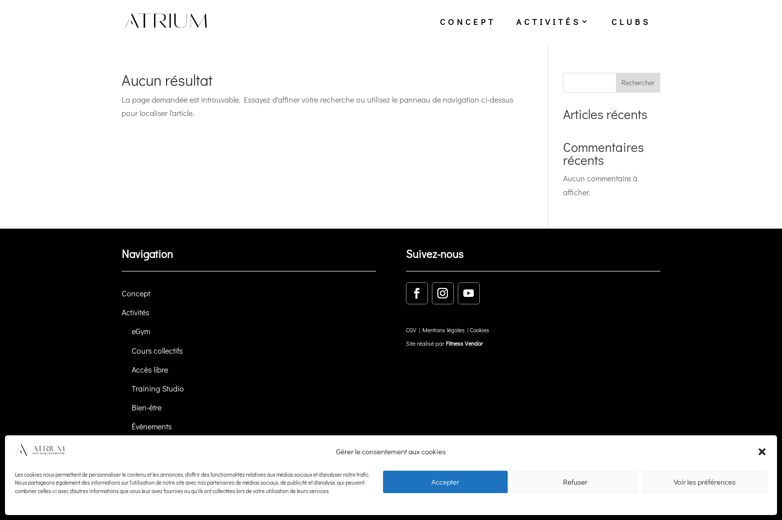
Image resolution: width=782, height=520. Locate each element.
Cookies (479, 330)
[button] (762, 452)
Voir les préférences (705, 482)
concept (468, 21)
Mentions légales (443, 330)
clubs (631, 21)
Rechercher (638, 82)
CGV (411, 330)
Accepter (445, 482)
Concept (136, 293)
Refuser (575, 482)
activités (548, 21)
